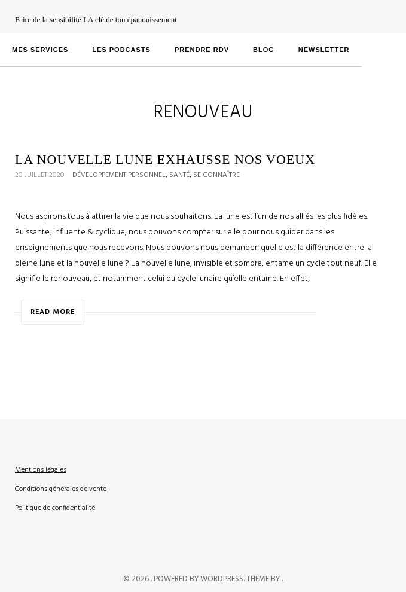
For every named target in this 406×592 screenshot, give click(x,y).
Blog (263, 49)
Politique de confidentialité (55, 508)
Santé (179, 175)
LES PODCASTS (121, 49)
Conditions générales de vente (60, 489)
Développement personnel (119, 175)
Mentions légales (40, 470)
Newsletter (324, 49)
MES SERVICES (40, 49)
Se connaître (216, 175)
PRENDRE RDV (202, 49)
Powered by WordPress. (200, 579)
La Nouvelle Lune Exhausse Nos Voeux (165, 159)
